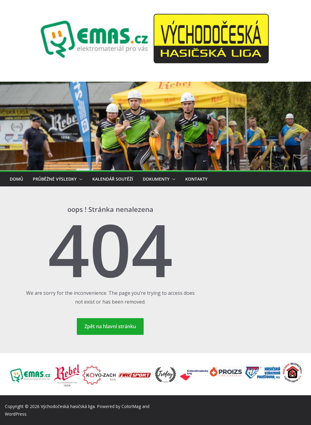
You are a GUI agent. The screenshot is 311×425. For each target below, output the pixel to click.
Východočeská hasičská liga (68, 406)
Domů (16, 179)
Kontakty (196, 179)
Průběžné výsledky (55, 179)
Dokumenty (156, 179)
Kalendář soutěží (112, 179)
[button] (80, 179)
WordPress (15, 414)
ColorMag (131, 406)
